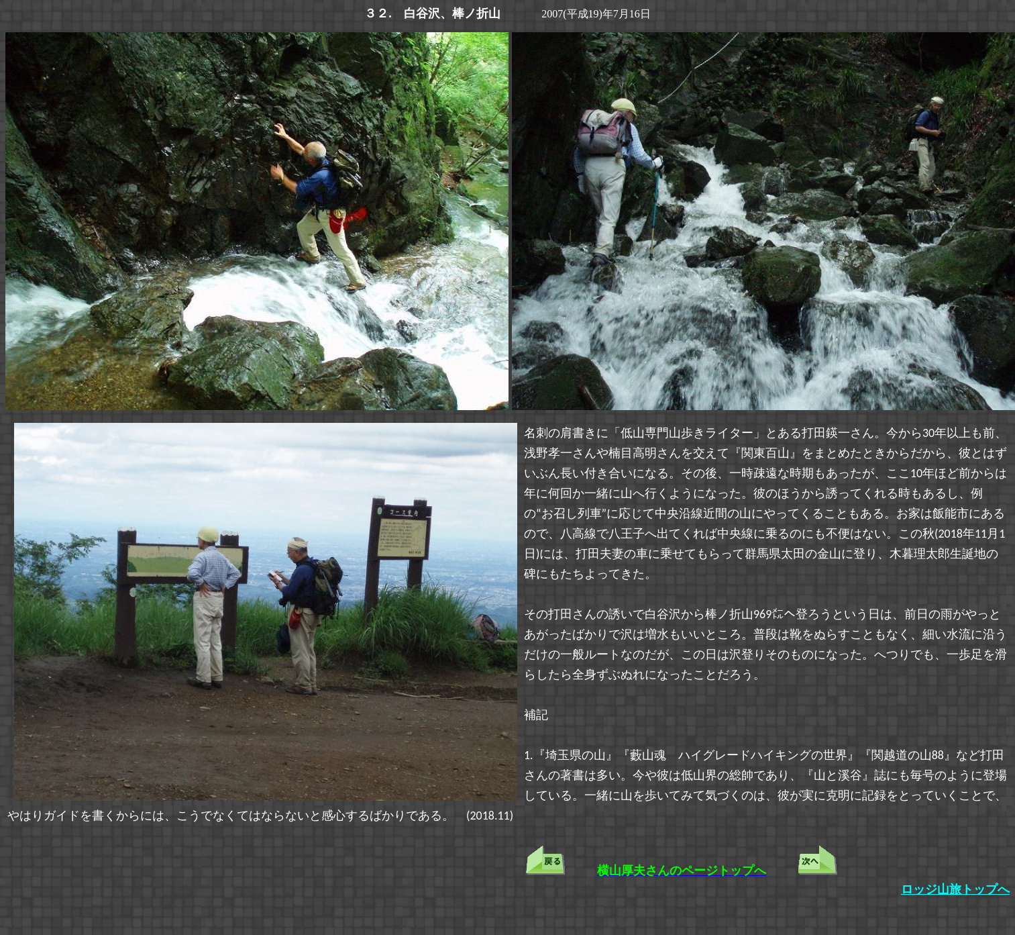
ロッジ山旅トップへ (955, 889)
